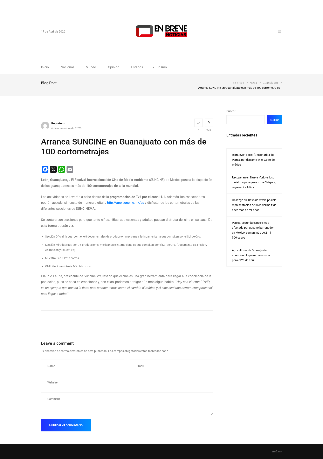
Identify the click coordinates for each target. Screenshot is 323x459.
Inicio (45, 67)
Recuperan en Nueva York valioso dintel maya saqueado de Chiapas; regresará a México (254, 182)
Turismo (161, 67)
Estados (137, 67)
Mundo (91, 67)
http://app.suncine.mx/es (125, 203)
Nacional (67, 67)
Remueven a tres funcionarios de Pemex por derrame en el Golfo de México (253, 159)
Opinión (113, 67)
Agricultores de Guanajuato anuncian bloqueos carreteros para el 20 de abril (251, 255)
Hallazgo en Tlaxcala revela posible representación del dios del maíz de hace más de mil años (254, 205)
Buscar (230, 111)
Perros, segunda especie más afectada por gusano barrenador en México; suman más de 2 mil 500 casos (253, 230)
